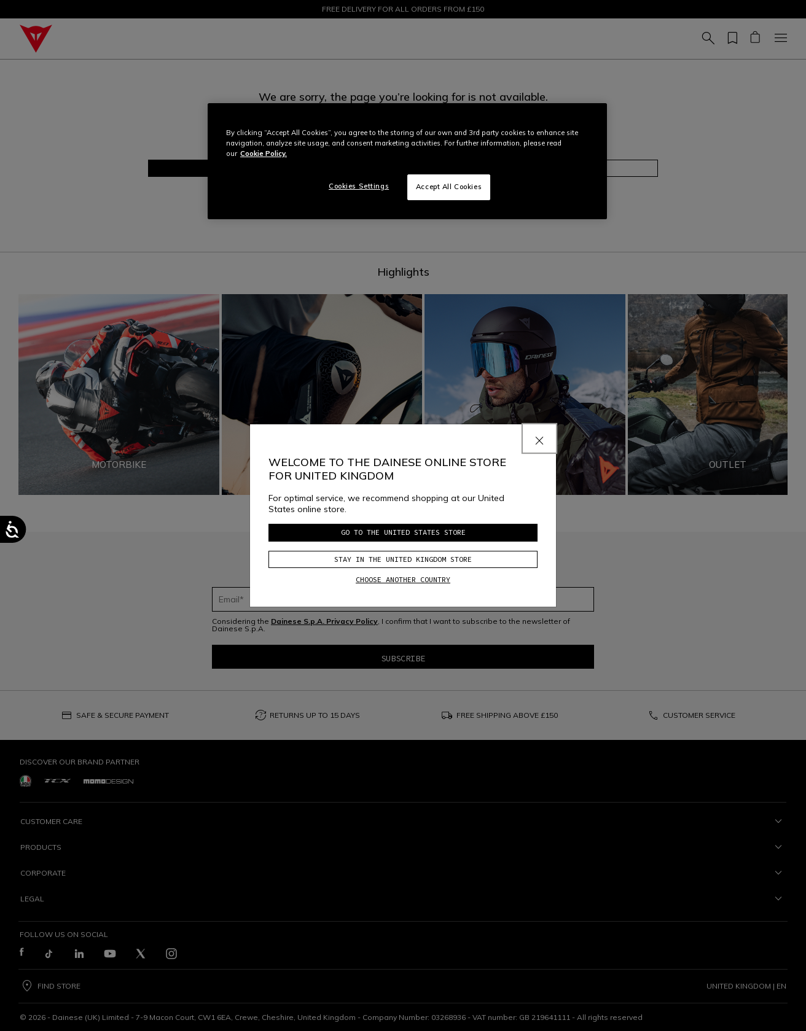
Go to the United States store (403, 532)
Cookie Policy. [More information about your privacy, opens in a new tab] (263, 153)
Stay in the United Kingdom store (403, 559)
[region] (407, 161)
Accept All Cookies (449, 186)
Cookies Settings (359, 186)
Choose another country (403, 579)
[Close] (539, 438)
